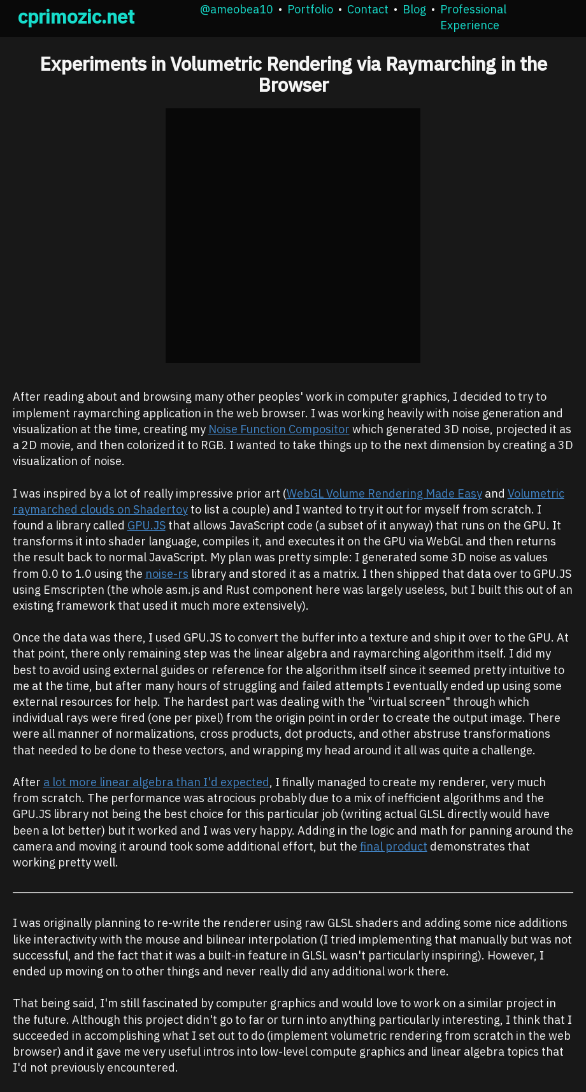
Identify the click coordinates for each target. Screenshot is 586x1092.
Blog (414, 9)
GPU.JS (146, 525)
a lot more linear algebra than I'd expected (156, 782)
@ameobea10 (236, 9)
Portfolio (310, 9)
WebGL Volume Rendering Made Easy (384, 493)
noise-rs (167, 573)
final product (393, 846)
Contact (368, 9)
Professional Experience (473, 17)
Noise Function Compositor (279, 429)
